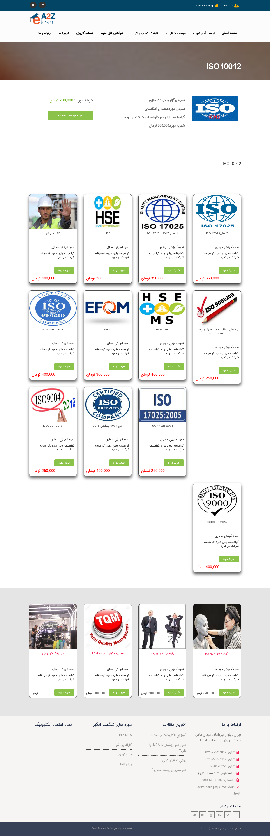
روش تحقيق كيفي (174, 760)
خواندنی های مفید (112, 33)
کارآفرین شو (123, 745)
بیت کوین (125, 754)
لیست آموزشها (204, 33)
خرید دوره (229, 270)
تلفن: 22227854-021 (220, 752)
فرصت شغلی (175, 33)
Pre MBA (125, 735)
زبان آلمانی (124, 764)
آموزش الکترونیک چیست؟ (168, 735)
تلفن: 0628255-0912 (220, 766)
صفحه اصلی (230, 33)
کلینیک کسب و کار (144, 33)
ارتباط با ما (44, 33)
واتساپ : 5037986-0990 (218, 780)
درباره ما (64, 33)
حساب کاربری (85, 33)
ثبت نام (228, 5)
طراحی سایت (233, 829)
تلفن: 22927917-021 (220, 759)
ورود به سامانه (204, 5)
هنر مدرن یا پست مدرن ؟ (168, 770)
